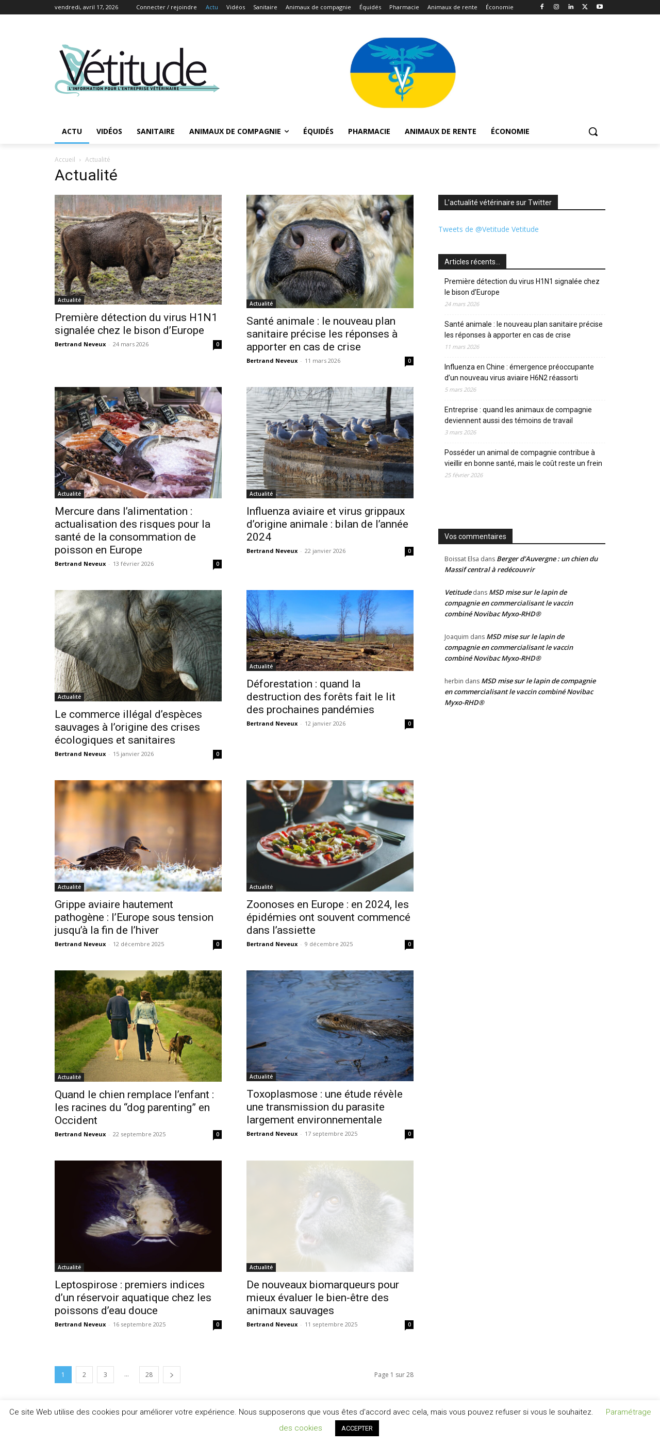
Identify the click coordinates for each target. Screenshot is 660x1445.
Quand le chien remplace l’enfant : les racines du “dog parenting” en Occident (134, 1107)
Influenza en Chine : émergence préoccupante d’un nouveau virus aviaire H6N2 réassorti (519, 372)
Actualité (69, 300)
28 (149, 1374)
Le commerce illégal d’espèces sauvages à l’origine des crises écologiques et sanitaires (128, 727)
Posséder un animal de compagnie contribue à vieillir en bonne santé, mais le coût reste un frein (523, 457)
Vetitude (457, 592)
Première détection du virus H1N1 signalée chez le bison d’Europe (136, 324)
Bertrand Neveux (80, 344)
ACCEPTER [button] (357, 1428)
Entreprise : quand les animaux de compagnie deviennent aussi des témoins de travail (518, 415)
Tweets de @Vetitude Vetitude (488, 229)
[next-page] (171, 1374)
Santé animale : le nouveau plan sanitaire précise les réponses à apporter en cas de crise (322, 334)
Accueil (65, 159)
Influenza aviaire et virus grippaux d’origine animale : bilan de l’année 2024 (327, 524)
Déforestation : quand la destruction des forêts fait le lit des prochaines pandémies (320, 697)
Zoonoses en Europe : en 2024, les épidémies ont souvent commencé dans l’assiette (328, 917)
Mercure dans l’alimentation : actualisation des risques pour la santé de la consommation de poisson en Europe (132, 530)
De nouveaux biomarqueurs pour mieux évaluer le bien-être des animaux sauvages (322, 1298)
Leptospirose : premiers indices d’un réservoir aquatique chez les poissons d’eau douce (133, 1298)
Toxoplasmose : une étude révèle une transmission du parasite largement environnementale (324, 1107)
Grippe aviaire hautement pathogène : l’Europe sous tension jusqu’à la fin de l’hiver (134, 917)
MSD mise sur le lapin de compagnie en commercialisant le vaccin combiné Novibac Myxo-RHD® (508, 602)
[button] (593, 131)
